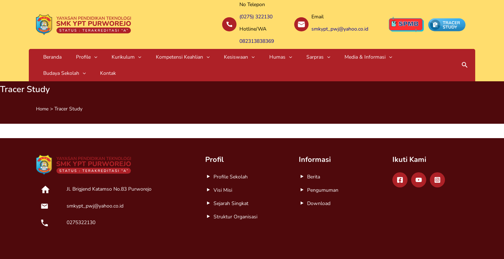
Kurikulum (103, 48)
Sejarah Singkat (230, 179)
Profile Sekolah (230, 152)
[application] (80, 48)
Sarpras (257, 48)
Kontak (383, 47)
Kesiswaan (197, 48)
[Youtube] (418, 155)
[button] (465, 48)
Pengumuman (322, 165)
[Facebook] (400, 155)
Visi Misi (222, 165)
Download (318, 179)
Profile (72, 48)
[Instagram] (437, 155)
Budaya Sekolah (348, 48)
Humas (229, 48)
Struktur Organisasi (235, 192)
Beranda (48, 47)
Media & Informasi (298, 48)
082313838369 (256, 33)
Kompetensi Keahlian (150, 48)
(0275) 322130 (256, 15)
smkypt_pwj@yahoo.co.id (339, 24)
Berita (313, 152)
